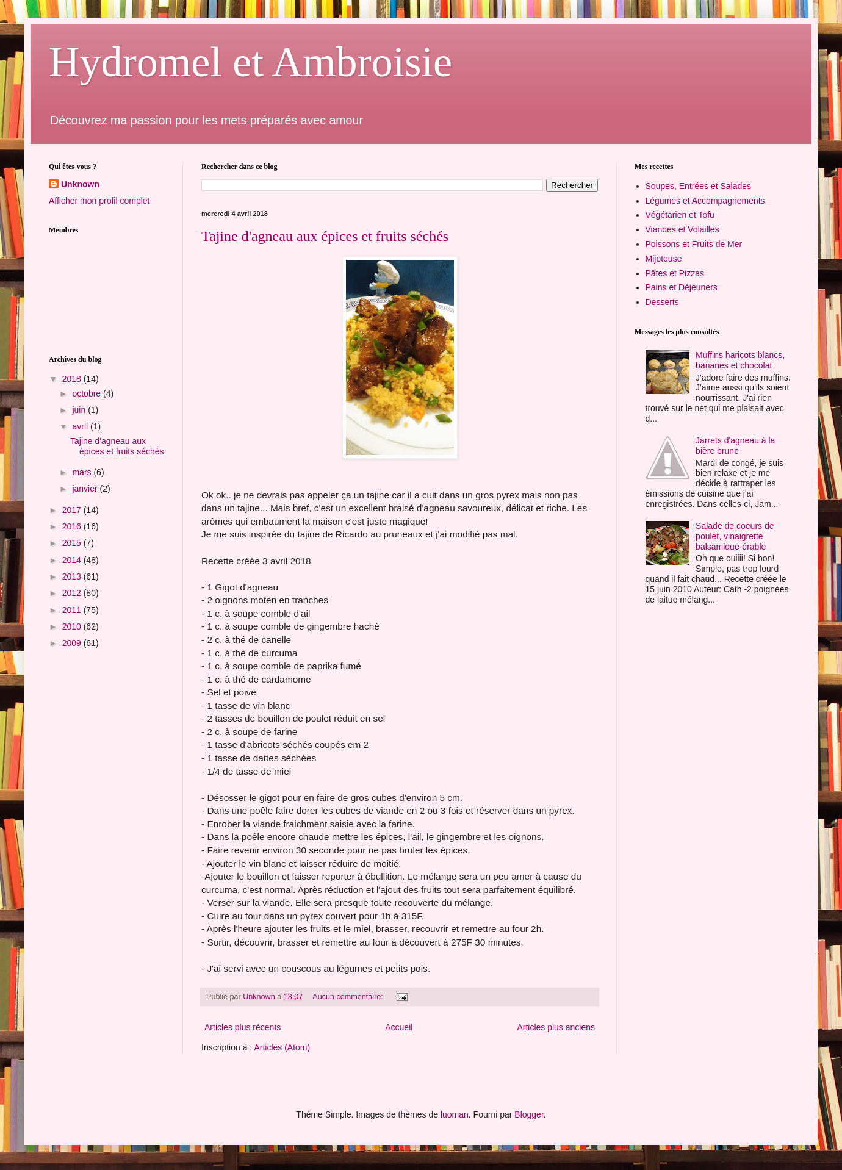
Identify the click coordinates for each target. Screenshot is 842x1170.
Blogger (528, 1114)
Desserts (662, 302)
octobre (87, 393)
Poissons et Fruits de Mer (694, 244)
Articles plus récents (242, 1027)
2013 (73, 576)
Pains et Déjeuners (682, 287)
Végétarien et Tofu (680, 215)
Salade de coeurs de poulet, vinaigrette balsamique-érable (735, 536)
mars (82, 472)
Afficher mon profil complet (99, 201)
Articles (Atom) (282, 1047)
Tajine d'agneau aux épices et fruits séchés (324, 236)
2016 (73, 526)
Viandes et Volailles (682, 229)
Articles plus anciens (556, 1027)
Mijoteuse (664, 259)
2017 (73, 510)
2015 (73, 543)
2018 (73, 379)
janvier (85, 488)
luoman (455, 1114)
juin (80, 410)
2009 (73, 643)
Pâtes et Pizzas (675, 273)
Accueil (398, 1027)
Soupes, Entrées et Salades (699, 186)
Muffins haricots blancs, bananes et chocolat (740, 360)
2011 (73, 610)
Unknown (80, 184)
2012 (73, 593)
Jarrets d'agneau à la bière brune (735, 446)
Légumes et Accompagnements (705, 201)
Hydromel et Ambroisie (250, 61)
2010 (73, 626)
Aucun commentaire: (348, 996)
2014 (73, 560)
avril (81, 426)
